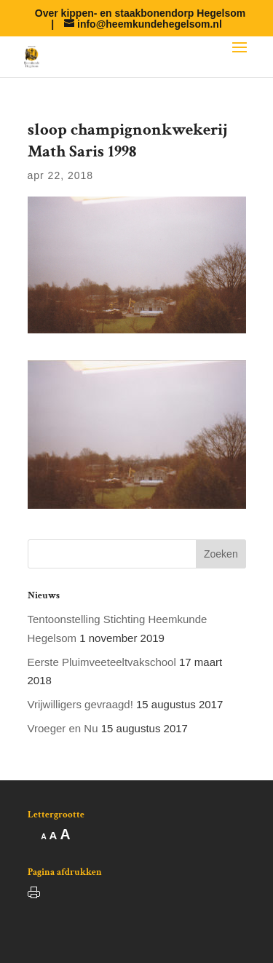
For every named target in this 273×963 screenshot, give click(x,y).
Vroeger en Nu (63, 728)
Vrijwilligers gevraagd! (80, 704)
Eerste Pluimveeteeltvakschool (102, 662)
